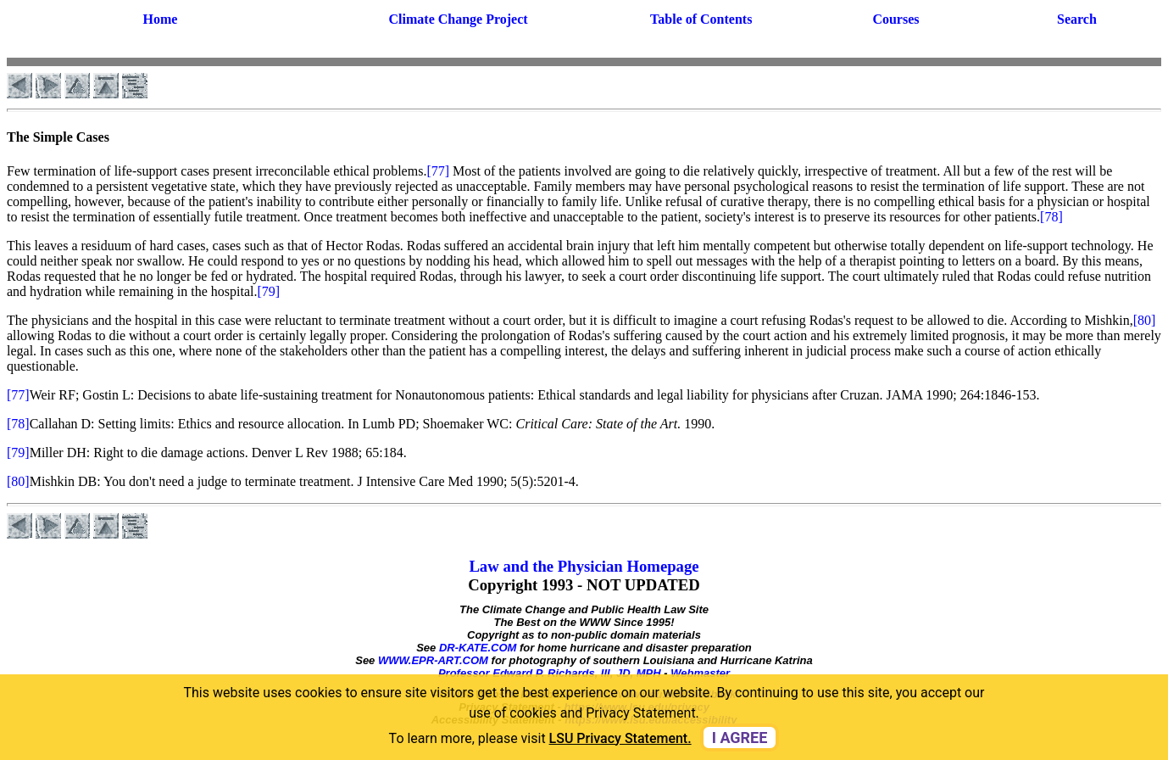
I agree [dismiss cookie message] (740, 737)
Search (1077, 19)
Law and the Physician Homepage (583, 566)
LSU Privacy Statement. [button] (620, 738)
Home (159, 19)
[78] (1051, 217)
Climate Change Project (458, 19)
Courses (895, 19)
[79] (269, 291)
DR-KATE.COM (477, 647)
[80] (1144, 320)
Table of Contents (701, 19)
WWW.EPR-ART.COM (433, 660)
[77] (437, 171)
